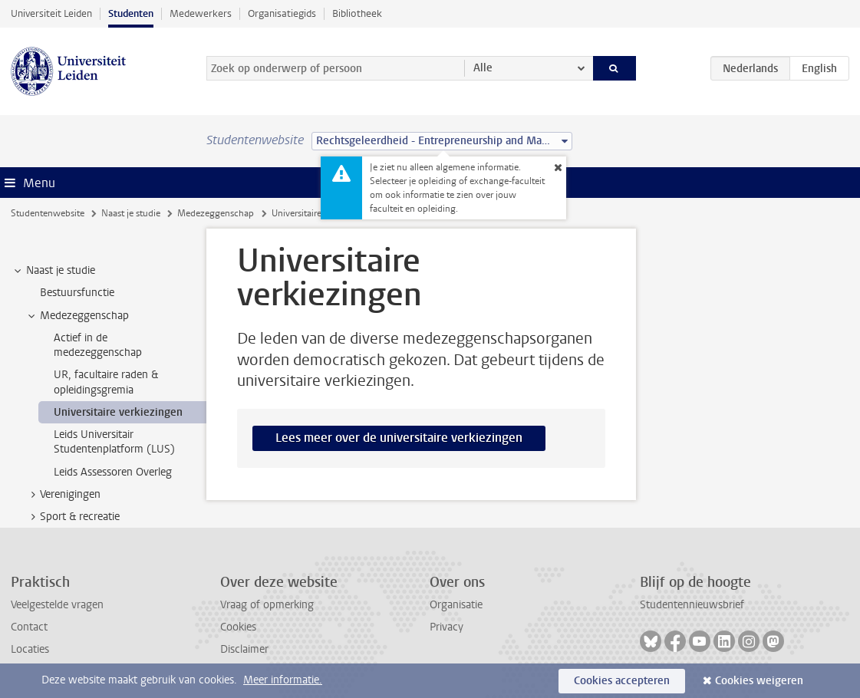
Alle (483, 68)
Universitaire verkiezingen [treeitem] (118, 412)
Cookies (238, 627)
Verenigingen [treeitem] (62, 494)
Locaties (30, 649)
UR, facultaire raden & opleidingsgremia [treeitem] (106, 382)
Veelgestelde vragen (57, 605)
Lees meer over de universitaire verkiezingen (398, 438)
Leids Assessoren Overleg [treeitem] (113, 472)
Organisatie (456, 605)
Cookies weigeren (759, 680)
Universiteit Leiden (51, 13)
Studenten (130, 13)
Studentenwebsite (47, 213)
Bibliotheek (357, 13)
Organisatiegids (282, 13)
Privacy (446, 627)
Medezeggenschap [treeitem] (77, 316)
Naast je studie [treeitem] (53, 270)
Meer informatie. (282, 680)
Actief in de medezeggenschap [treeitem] (98, 345)
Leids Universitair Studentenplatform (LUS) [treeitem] (114, 441)
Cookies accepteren (622, 680)
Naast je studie (130, 213)
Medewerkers (201, 13)
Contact (29, 627)
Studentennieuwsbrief (692, 605)
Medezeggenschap (215, 213)
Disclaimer (244, 649)
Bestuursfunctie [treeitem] (77, 292)
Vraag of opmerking (267, 605)
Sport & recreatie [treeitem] (72, 517)
